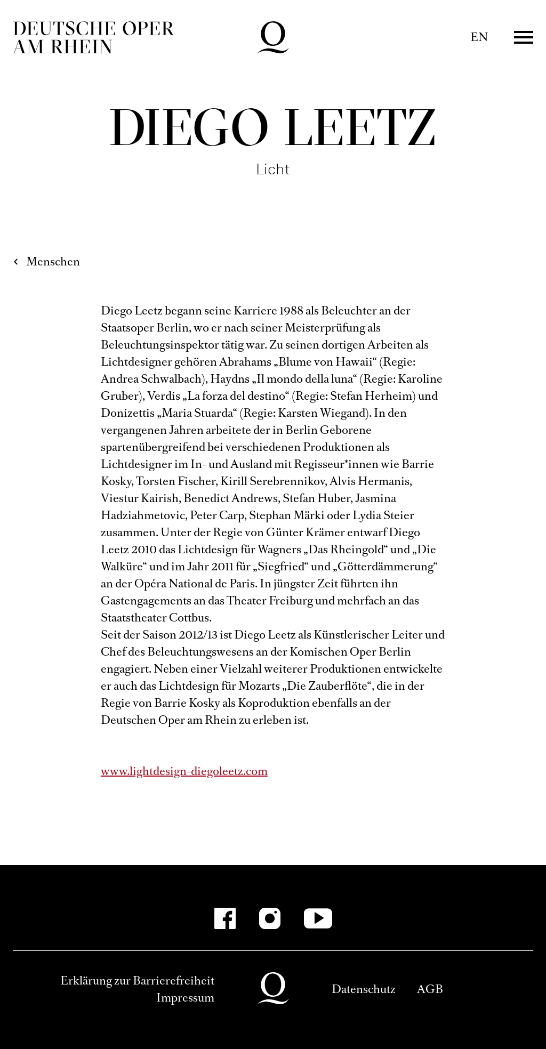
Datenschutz (364, 989)
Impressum (185, 997)
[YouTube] (318, 918)
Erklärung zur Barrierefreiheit (137, 980)
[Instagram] (269, 918)
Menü (523, 37)
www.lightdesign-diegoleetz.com (184, 771)
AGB (430, 989)
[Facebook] (225, 918)
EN (479, 37)
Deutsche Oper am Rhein (93, 37)
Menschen (53, 261)
